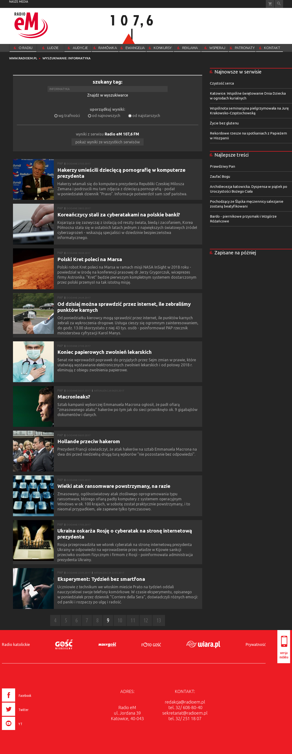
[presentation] (26, 730)
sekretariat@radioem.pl (184, 713)
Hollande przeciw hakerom (88, 441)
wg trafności (69, 115)
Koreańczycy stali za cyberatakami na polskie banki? (118, 214)
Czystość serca (222, 83)
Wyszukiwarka (279, 4)
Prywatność (256, 644)
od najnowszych (106, 115)
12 (145, 620)
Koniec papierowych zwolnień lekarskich (104, 352)
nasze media (18, 1)
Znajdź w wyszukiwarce (107, 95)
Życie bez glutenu (224, 123)
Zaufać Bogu (220, 176)
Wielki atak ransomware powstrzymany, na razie (113, 486)
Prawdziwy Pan (222, 166)
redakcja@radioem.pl (185, 701)
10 (119, 620)
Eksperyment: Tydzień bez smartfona (101, 579)
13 (158, 620)
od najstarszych (146, 115)
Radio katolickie (16, 644)
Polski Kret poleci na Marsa (89, 259)
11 (132, 620)
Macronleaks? (73, 396)
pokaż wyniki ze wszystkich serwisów (107, 142)
